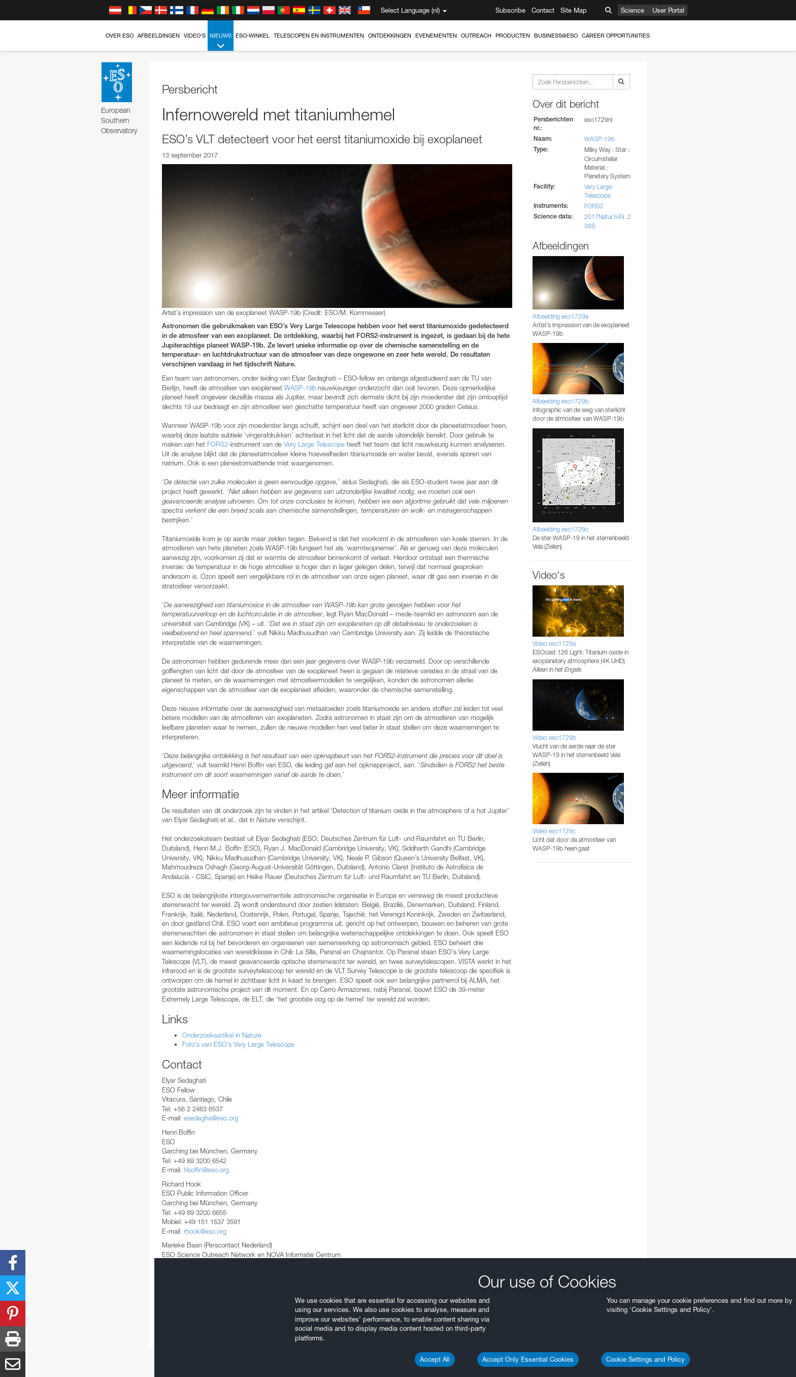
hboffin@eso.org (206, 1170)
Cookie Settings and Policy (645, 1359)
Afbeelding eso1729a (560, 316)
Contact (543, 10)
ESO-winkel (253, 35)
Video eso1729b (554, 737)
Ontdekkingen (389, 35)
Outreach (476, 35)
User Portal (668, 10)
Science (632, 10)
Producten (512, 35)
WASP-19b (300, 388)
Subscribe (510, 10)
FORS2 (217, 444)
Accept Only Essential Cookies (528, 1359)
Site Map (573, 10)
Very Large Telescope (314, 444)
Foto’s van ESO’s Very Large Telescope (238, 1044)
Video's (195, 35)
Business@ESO (556, 35)
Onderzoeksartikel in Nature (221, 1035)
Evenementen (436, 35)
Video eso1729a (554, 643)
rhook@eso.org (205, 1231)
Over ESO (120, 35)
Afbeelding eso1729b (561, 401)
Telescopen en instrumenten (319, 35)
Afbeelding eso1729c (560, 529)
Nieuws (221, 41)
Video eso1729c (554, 831)
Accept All (435, 1359)
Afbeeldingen (159, 35)
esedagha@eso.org (211, 1118)
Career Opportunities (616, 35)
